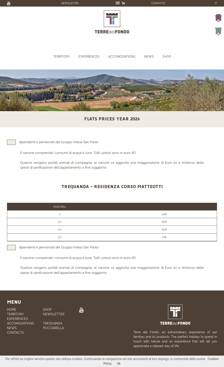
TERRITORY (61, 56)
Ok (119, 363)
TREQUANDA (52, 323)
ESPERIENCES (89, 56)
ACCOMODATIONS (121, 56)
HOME (11, 309)
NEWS (149, 56)
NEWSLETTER (70, 3)
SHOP (167, 56)
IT (216, 3)
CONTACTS (158, 3)
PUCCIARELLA (53, 328)
